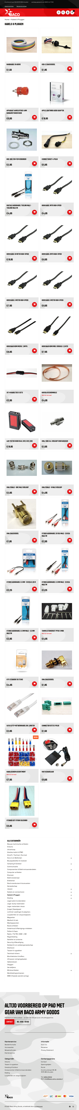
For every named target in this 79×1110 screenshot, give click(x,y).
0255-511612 (48, 1077)
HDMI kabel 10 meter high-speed (18, 254)
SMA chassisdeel (13, 533)
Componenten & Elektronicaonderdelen (18, 1070)
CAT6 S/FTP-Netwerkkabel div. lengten (21, 725)
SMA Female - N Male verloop (52, 487)
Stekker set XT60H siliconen (17, 820)
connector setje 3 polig (50, 725)
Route (43, 1067)
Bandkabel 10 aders (14, 64)
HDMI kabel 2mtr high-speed (52, 254)
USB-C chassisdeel (48, 64)
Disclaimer (44, 1047)
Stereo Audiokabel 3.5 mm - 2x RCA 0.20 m (21, 582)
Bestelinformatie (10, 1045)
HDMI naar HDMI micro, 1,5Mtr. (17, 346)
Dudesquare (38, 1106)
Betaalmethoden (10, 1050)
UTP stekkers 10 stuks (15, 679)
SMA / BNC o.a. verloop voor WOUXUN (55, 441)
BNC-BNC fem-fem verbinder (16, 159)
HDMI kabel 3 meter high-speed (17, 300)
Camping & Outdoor (11, 1067)
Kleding (7, 1073)
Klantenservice (10, 1053)
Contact (9, 1022)
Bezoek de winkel (22, 6)
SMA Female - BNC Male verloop (18, 487)
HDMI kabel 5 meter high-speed (52, 300)
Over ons (44, 1045)
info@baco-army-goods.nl (53, 1079)
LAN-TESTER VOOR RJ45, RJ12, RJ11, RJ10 (20, 441)
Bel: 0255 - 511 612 (23, 1022)
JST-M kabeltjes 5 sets (15, 392)
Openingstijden (9, 6)
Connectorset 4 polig (50, 159)
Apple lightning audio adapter (53, 110)
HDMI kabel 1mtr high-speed (51, 205)
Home (7, 19)
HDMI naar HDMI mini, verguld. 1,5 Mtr (55, 346)
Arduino (7, 1062)
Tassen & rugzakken (11, 1064)
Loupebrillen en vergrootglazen (15, 1076)
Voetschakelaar (48, 772)
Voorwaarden (9, 1047)
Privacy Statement (47, 1050)
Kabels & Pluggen (17, 19)
